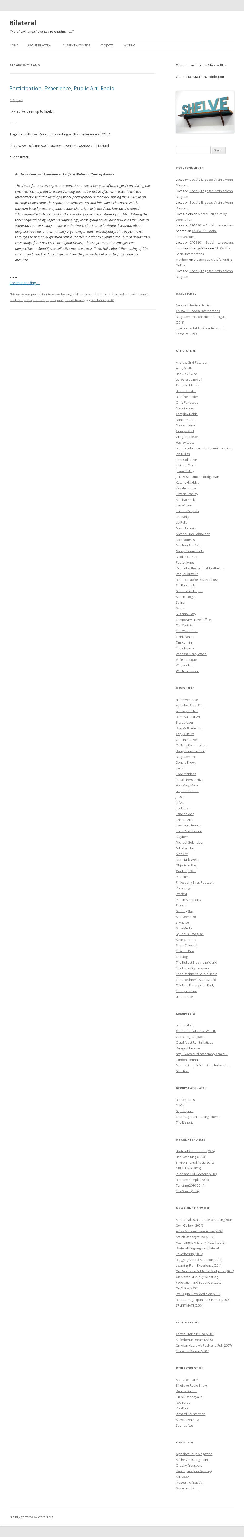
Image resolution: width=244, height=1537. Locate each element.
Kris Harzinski (186, 499)
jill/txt (179, 802)
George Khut (185, 431)
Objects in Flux (186, 865)
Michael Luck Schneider (193, 534)
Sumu (180, 608)
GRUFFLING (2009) (188, 1168)
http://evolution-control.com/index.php (204, 448)
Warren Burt (184, 665)
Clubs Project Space (190, 1037)
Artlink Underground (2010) (195, 1237)
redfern (39, 300)
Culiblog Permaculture (192, 745)
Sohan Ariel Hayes (189, 591)
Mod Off (182, 854)
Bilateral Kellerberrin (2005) (195, 1151)
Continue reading (25, 282)
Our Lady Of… (186, 871)
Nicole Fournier (187, 557)
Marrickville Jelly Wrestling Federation (202, 1065)
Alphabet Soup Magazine (194, 1454)
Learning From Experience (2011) (199, 1265)
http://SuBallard (187, 791)
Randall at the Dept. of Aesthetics (200, 568)
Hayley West (185, 442)
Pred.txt (181, 894)
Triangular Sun (186, 991)
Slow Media (184, 928)
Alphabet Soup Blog (190, 705)
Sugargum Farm (187, 1488)
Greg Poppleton (187, 437)
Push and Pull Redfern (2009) (196, 1174)
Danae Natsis (185, 419)
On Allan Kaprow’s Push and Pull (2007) (204, 1345)
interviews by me (58, 294)
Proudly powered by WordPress (31, 1517)
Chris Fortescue (187, 402)
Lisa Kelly (182, 517)
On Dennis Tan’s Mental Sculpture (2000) (205, 1271)
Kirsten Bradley (187, 494)
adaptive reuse (187, 699)
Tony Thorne (185, 648)
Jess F (180, 797)
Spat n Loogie (185, 597)
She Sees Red (186, 917)
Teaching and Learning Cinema (198, 1117)
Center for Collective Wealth (196, 1031)
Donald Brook (186, 762)
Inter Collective (186, 459)
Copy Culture (185, 734)
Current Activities (76, 45)
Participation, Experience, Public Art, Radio (62, 88)
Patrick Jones (185, 562)
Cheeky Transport (189, 1465)
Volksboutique (186, 659)
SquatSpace (184, 1111)
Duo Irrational (186, 425)
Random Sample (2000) (192, 1179)
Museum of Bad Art (189, 1482)
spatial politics (96, 294)
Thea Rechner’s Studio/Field (196, 979)
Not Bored (183, 1402)
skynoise (182, 922)
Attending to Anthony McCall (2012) (200, 1242)
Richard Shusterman (190, 1414)
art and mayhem (136, 294)
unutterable (184, 997)
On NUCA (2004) (187, 1288)
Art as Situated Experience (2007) (199, 1231)
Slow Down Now (187, 1419)
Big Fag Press (185, 1099)
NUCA (180, 1105)
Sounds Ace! (185, 1425)
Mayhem (182, 837)
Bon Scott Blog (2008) (190, 1157)
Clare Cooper (185, 408)
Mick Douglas (185, 539)
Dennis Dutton (186, 1391)
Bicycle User (184, 722)
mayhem (182, 259)
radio (28, 300)
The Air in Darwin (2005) (192, 1351)
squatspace (54, 300)
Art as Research (187, 1379)
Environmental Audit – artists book (200, 328)
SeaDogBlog (184, 911)
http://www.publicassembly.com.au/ (202, 1054)
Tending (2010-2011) (190, 1185)
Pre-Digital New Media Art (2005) (198, 1294)
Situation (182, 1071)
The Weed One (187, 631)
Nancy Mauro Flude (190, 551)
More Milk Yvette (188, 859)
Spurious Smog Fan (190, 934)
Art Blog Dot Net (187, 711)
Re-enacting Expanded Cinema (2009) (202, 1299)
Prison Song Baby (188, 899)
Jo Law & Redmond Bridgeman (197, 477)
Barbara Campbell (189, 379)
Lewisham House (188, 825)
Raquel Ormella (187, 574)
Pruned (181, 905)
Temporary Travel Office (193, 619)
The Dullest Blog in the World (196, 962)
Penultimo (183, 877)
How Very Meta (187, 785)
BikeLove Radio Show (191, 1385)
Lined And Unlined (189, 831)
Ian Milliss (183, 454)
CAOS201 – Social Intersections (211, 225)
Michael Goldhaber (189, 842)
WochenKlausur (187, 671)
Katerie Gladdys (187, 482)
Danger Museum (188, 1048)
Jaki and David (186, 465)
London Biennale (188, 1059)
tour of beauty (75, 300)
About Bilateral (39, 45)
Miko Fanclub (185, 848)
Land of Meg (185, 814)
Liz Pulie (182, 522)
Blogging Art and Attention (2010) (199, 1259)
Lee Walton (184, 505)
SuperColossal (186, 945)
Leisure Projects (187, 511)
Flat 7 (179, 768)
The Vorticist (184, 625)
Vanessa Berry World (191, 654)
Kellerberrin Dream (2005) (194, 1339)
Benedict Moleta (187, 385)
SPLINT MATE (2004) (189, 1305)
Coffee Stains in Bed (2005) (195, 1334)
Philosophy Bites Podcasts (195, 882)
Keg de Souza (186, 488)
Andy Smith (184, 368)
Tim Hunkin (184, 642)
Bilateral (23, 23)
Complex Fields (187, 414)
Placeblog (183, 888)
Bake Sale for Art (188, 717)
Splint (180, 602)
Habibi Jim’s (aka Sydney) (194, 1471)
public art (78, 294)
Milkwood (183, 1477)
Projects (106, 45)
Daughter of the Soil (190, 751)
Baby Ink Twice (186, 374)
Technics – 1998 (187, 334)
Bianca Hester (186, 391)
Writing (129, 45)
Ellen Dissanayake (189, 1397)
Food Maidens (186, 774)
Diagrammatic (186, 757)
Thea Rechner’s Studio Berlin (196, 974)
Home (14, 45)
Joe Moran (183, 808)
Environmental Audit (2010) (195, 1162)
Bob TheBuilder (187, 397)
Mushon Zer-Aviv (188, 545)
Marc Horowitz (186, 528)
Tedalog (182, 957)
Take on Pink (185, 951)
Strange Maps (186, 939)
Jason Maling (185, 471)
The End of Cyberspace (192, 968)
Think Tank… (185, 637)
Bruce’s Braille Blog (189, 728)
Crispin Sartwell (187, 739)
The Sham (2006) (187, 1191)
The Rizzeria (185, 1122)
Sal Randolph (185, 585)
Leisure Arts (184, 819)
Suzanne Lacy (186, 614)
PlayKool (182, 1408)
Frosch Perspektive (189, 779)
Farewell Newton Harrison (194, 305)
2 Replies (16, 100)
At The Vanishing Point (192, 1459)
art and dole (184, 1025)
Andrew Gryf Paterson (192, 362)
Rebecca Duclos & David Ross (197, 579)
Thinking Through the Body (195, 985)
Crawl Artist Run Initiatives (194, 1042)
